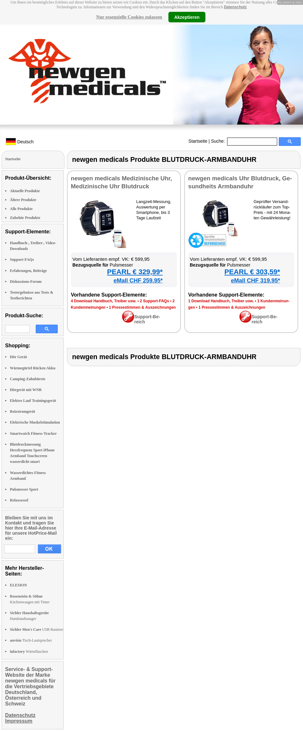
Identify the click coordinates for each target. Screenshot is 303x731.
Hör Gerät (18, 357)
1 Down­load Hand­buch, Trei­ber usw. (221, 301)
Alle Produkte (21, 209)
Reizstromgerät (22, 411)
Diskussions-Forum (25, 281)
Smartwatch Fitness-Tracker (33, 433)
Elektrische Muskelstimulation (35, 422)
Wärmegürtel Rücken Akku (32, 368)
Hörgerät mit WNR (26, 390)
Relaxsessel (19, 500)
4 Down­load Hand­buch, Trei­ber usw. (104, 301)
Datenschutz (235, 7)
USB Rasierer (36, 629)
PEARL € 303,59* (252, 272)
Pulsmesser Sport (24, 489)
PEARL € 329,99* (135, 272)
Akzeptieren (186, 16)
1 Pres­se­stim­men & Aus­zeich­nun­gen (142, 307)
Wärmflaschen (29, 651)
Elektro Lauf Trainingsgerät (33, 400)
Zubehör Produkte (25, 217)
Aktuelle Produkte (25, 191)
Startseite (197, 141)
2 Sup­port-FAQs (154, 301)
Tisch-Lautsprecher (31, 640)
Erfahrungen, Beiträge (28, 270)
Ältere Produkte (23, 200)
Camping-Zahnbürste (27, 379)
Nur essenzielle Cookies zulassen (129, 16)
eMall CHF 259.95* (138, 280)
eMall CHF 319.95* (255, 280)
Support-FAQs (22, 259)
